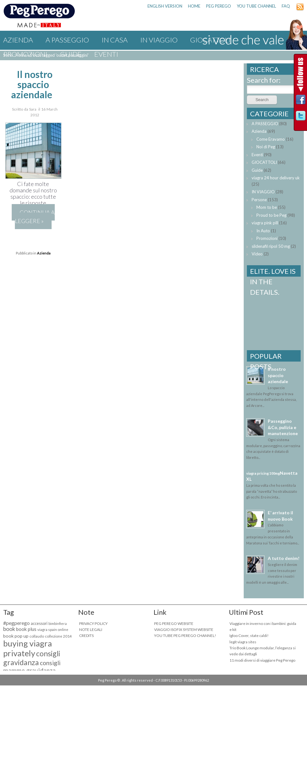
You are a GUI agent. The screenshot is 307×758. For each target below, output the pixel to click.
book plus (26, 629)
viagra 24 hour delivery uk (276, 177)
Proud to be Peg (271, 215)
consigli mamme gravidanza (31, 666)
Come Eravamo (270, 139)
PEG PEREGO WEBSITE (173, 623)
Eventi (106, 54)
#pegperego (16, 623)
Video (257, 253)
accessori (39, 623)
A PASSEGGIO (67, 39)
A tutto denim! (283, 558)
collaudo (36, 636)
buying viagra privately (27, 648)
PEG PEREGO (218, 6)
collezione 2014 (58, 636)
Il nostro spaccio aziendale (32, 84)
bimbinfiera (57, 623)
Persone (259, 199)
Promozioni (25, 54)
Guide (71, 54)
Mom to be (266, 207)
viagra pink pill (265, 222)
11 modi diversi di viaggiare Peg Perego (262, 660)
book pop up (15, 636)
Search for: (263, 80)
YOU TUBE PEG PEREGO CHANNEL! (185, 635)
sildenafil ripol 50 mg (271, 246)
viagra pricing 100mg (263, 473)
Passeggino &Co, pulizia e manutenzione (283, 427)
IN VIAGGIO (159, 39)
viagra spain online (52, 629)
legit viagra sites (242, 641)
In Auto (263, 230)
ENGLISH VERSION (164, 6)
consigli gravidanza (31, 658)
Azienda (18, 39)
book (9, 629)
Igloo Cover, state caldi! (249, 635)
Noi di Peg (265, 146)
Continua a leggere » (35, 216)
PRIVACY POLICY (93, 623)
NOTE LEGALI (90, 629)
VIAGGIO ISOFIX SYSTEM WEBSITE (183, 629)
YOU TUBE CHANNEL (256, 6)
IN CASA (115, 39)
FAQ (286, 6)
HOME (194, 6)
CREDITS (86, 635)
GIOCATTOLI (264, 162)
